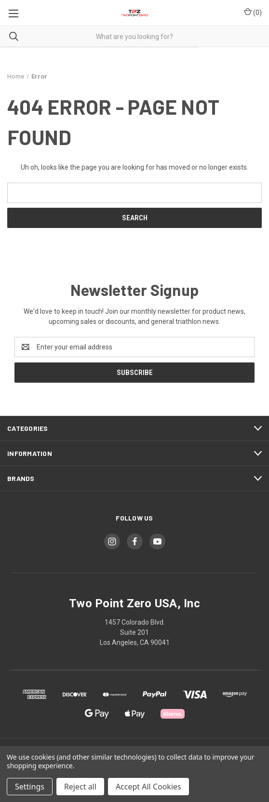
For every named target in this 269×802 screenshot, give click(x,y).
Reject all (80, 786)
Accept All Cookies (148, 786)
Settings (29, 786)
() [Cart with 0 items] (253, 12)
